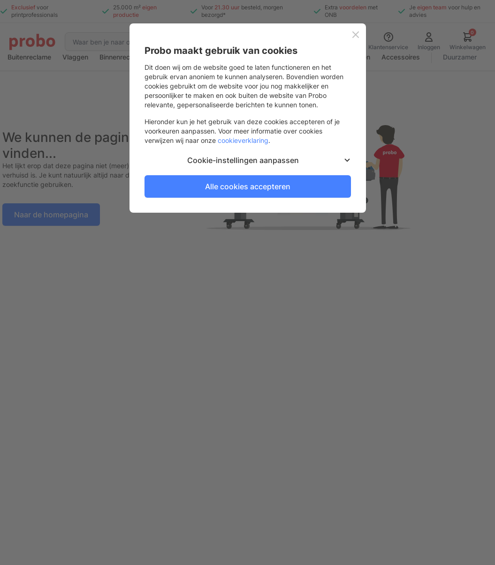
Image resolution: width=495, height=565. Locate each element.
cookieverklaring (243, 140)
